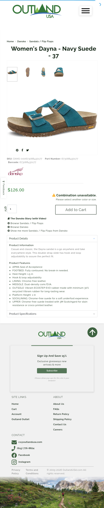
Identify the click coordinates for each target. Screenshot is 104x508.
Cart (14, 409)
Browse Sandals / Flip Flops (25, 223)
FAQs (56, 409)
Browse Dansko (18, 227)
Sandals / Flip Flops (41, 41)
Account (17, 414)
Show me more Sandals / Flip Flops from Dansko (38, 230)
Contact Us (59, 424)
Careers (58, 429)
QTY (5, 209)
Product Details (18, 238)
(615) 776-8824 (23, 448)
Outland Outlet (20, 419)
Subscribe (52, 370)
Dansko (21, 41)
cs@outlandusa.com (27, 442)
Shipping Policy (62, 419)
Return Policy (61, 414)
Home (10, 41)
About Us (58, 403)
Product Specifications (22, 313)
